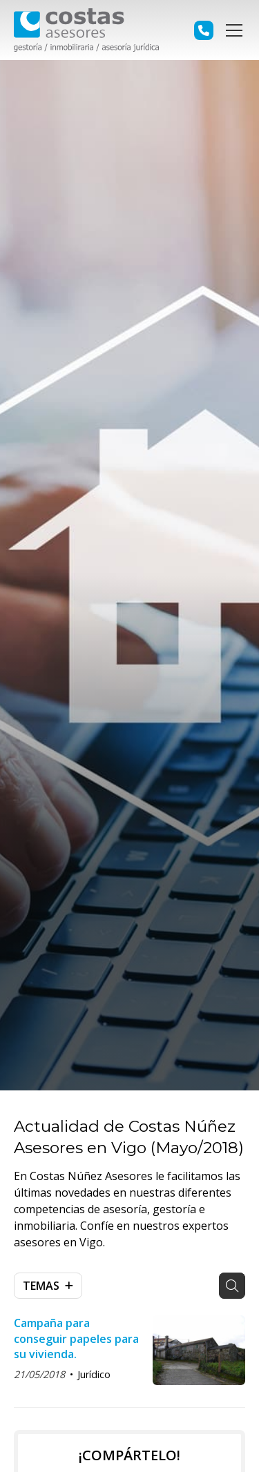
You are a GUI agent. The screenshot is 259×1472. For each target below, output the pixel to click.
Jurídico (94, 1374)
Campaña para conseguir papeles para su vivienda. (76, 1338)
